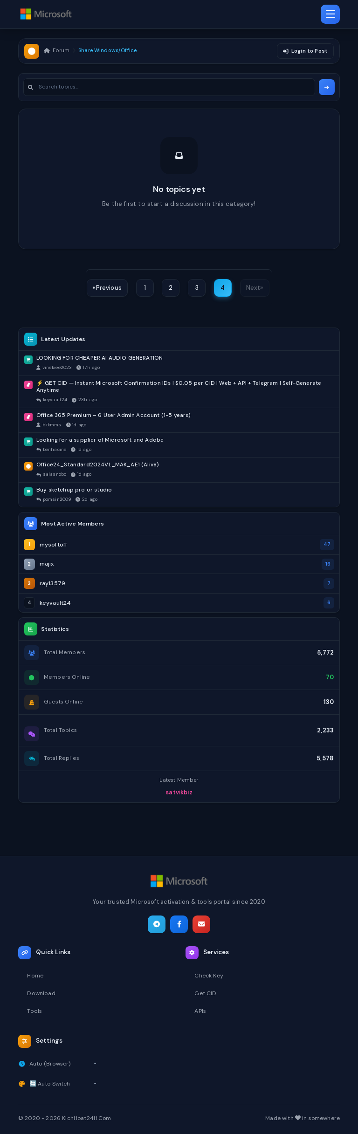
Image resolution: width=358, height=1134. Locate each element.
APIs (200, 1010)
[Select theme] (63, 1084)
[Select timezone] (64, 1063)
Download (41, 992)
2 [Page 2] (170, 289)
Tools (34, 1010)
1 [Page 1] (145, 289)
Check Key (209, 974)
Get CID (205, 992)
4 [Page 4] (222, 289)
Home (35, 974)
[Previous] (107, 289)
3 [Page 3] (197, 289)
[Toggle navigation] (330, 14)
